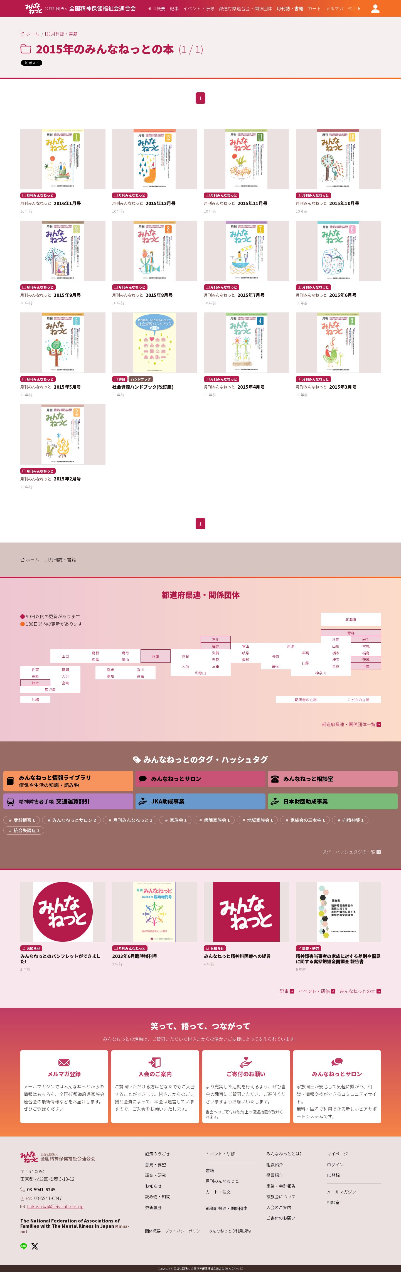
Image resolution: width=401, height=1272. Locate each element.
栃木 (336, 652)
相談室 (333, 1202)
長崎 (35, 676)
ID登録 (333, 1175)
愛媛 (110, 669)
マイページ (337, 1154)
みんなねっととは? (284, 1154)
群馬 (305, 652)
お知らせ (153, 1186)
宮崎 (65, 683)
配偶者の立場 (306, 699)
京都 (185, 656)
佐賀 (35, 669)
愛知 (245, 659)
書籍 (210, 1170)
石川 (215, 639)
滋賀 (215, 652)
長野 (275, 656)
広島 (95, 659)
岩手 (366, 639)
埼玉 (336, 659)
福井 (215, 646)
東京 (336, 666)
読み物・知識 (157, 1196)
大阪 (185, 666)
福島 (366, 652)
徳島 (140, 676)
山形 (336, 646)
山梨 (305, 662)
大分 (65, 676)
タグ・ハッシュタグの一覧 (351, 851)
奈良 (215, 659)
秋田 (336, 639)
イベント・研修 (220, 1154)
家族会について (281, 1196)
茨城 (366, 659)
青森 (351, 632)
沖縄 (35, 699)
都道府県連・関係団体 (226, 1208)
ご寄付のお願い (281, 1218)
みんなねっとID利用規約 (229, 1230)
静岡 (275, 666)
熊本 (35, 683)
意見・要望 (155, 1164)
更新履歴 (153, 1207)
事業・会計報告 (281, 1186)
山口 (65, 656)
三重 (215, 666)
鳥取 (125, 652)
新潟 (290, 646)
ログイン (335, 1164)
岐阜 (245, 652)
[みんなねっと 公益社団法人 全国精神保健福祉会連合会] (80, 8)
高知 (110, 676)
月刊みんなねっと (222, 1181)
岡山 (125, 659)
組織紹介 (274, 1164)
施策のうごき (157, 1154)
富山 (245, 646)
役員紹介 (274, 1175)
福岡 (65, 669)
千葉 (366, 666)
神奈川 (320, 673)
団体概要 (153, 1230)
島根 (95, 652)
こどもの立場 (358, 699)
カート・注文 (218, 1192)
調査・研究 (155, 1175)
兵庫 (155, 656)
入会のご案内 (278, 1207)
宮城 (366, 646)
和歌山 (200, 673)
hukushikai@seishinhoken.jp (55, 1206)
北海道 (350, 619)
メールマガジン (341, 1192)
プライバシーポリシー (184, 1230)
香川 (140, 669)
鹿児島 (50, 689)
